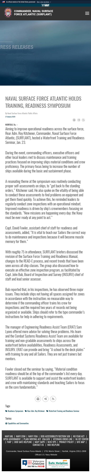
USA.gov (46, 439)
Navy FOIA (33, 436)
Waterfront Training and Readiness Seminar (62, 411)
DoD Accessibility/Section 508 (55, 436)
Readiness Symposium (14, 411)
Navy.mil (9, 436)
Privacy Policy (66, 442)
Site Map (81, 442)
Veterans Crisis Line (62, 439)
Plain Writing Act (32, 439)
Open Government (12, 439)
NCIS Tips (52, 442)
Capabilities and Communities (17, 423)
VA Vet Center (81, 439)
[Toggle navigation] (87, 13)
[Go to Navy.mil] (45, 5)
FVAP (9, 442)
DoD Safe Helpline (23, 442)
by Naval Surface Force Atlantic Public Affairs (21, 113)
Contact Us (38, 444)
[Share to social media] (78, 120)
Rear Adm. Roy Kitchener (35, 411)
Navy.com (20, 436)
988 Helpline (53, 444)
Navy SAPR (40, 442)
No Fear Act (78, 436)
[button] (44, 2)
